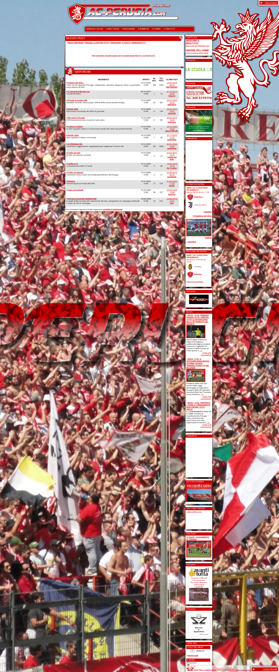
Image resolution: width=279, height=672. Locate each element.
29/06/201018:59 (172, 201)
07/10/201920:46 (172, 94)
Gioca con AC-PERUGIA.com (197, 46)
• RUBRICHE (143, 29)
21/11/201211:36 (172, 137)
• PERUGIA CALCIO (94, 29)
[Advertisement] (195, 159)
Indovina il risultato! (194, 281)
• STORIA (156, 29)
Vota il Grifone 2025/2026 (197, 53)
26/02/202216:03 (172, 111)
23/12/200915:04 (171, 129)
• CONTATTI (169, 29)
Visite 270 (206, 425)
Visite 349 (206, 396)
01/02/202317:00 (172, 183)
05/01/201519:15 (172, 156)
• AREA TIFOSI (112, 29)
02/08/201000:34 (172, 174)
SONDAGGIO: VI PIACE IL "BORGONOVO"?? (128, 43)
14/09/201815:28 (172, 166)
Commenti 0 (206, 355)
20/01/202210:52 (172, 102)
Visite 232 (206, 353)
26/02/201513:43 (172, 120)
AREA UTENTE (271, 3)
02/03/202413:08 (172, 192)
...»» (200, 351)
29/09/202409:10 (171, 85)
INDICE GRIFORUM (75, 43)
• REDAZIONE (128, 29)
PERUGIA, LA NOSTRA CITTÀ (97, 43)
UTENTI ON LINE (270, 669)
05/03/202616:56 (172, 146)
